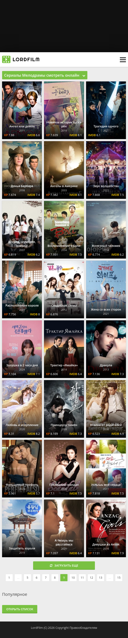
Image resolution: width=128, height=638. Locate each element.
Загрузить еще (64, 565)
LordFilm (37, 628)
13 (100, 578)
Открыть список (19, 609)
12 (91, 578)
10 (73, 578)
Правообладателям (83, 628)
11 (82, 578)
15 (118, 578)
